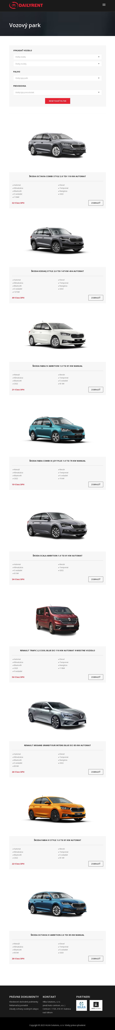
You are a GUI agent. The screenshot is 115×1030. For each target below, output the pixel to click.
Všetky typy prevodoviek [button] (24, 92)
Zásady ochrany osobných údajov (24, 1009)
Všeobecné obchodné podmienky (23, 1001)
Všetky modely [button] (20, 64)
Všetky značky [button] (20, 57)
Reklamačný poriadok (18, 1005)
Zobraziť (95, 203)
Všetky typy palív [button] (21, 78)
